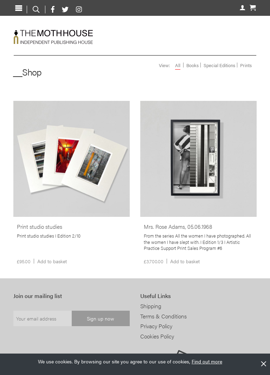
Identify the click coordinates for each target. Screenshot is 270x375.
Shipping (150, 306)
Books (192, 65)
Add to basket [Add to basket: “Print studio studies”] (52, 261)
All (177, 65)
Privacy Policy (156, 326)
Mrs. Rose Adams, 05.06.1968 (178, 226)
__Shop (27, 71)
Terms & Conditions (163, 316)
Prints (246, 65)
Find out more (207, 361)
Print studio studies (39, 226)
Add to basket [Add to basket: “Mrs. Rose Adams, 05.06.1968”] (185, 261)
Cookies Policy (157, 336)
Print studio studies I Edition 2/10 (49, 236)
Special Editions (219, 65)
